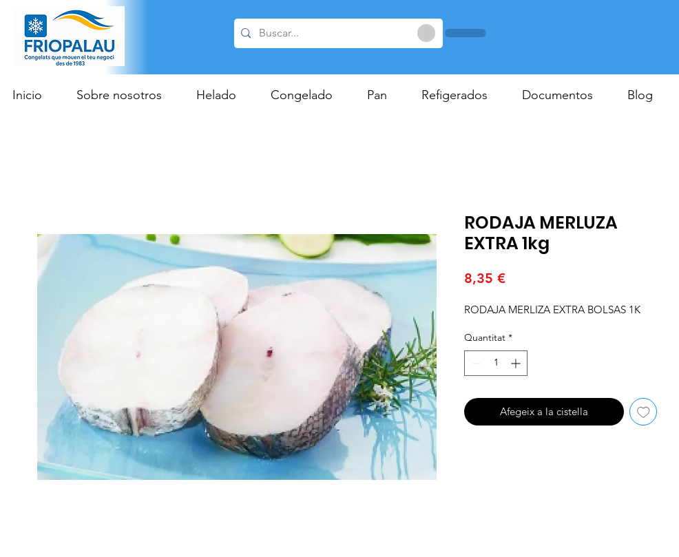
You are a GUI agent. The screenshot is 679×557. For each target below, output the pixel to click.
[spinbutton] (495, 363)
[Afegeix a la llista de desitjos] (643, 412)
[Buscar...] (336, 33)
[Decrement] (474, 363)
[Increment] (516, 363)
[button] (223, 95)
